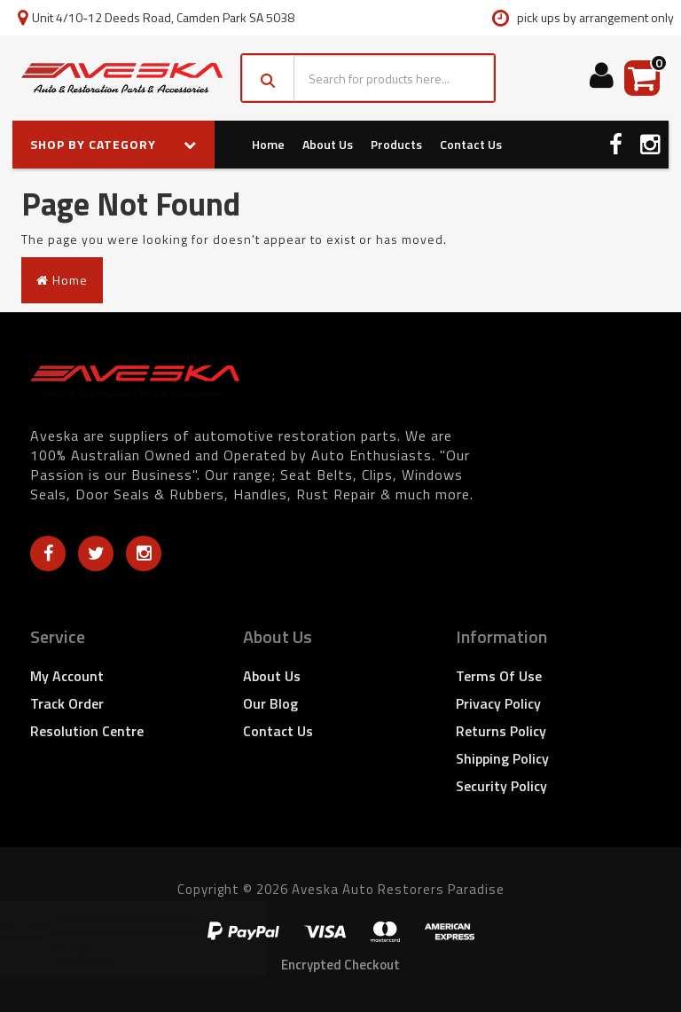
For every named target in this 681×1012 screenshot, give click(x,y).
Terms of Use (499, 675)
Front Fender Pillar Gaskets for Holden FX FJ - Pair (166, 939)
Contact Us (471, 144)
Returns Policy (501, 730)
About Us (327, 144)
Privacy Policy (498, 703)
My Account (67, 675)
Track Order (67, 703)
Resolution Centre (87, 730)
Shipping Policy (502, 758)
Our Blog (270, 703)
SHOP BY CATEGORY (113, 144)
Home (268, 144)
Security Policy (501, 785)
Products (396, 144)
